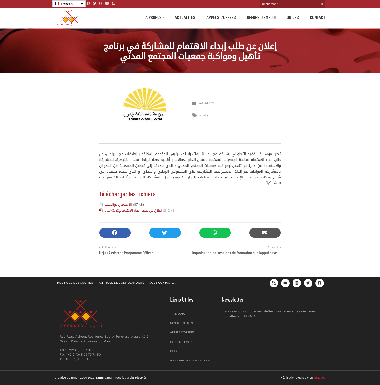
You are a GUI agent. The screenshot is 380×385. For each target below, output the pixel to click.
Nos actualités (181, 323)
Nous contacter (162, 282)
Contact (317, 17)
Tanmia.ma (177, 313)
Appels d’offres (221, 17)
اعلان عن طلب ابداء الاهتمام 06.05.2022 (133, 210)
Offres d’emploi (261, 17)
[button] (115, 232)
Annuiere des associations (190, 360)
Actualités (185, 17)
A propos (153, 17)
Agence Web (304, 377)
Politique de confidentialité (121, 282)
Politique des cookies (75, 282)
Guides (293, 17)
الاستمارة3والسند (118, 204)
